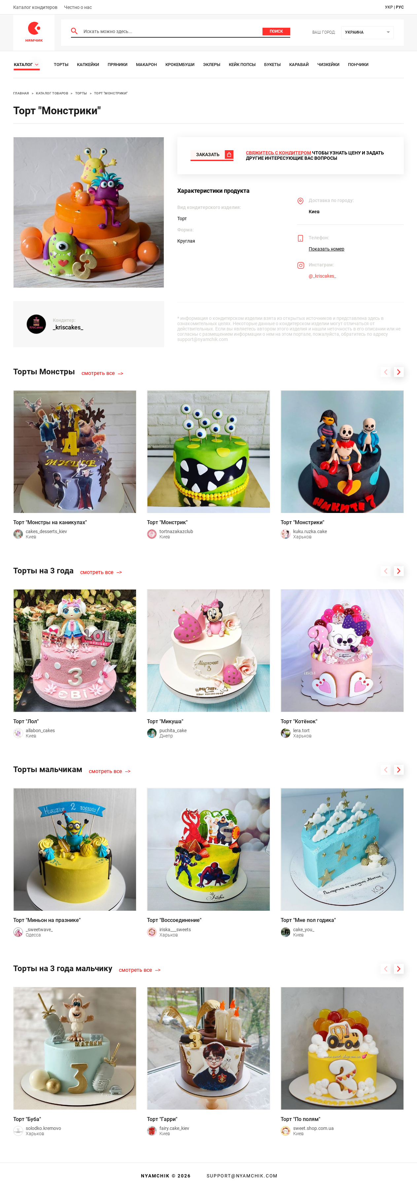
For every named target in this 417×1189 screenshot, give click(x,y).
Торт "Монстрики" (110, 93)
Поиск (276, 31)
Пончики (358, 64)
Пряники (117, 64)
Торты (61, 64)
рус (400, 7)
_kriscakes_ (68, 327)
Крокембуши (179, 64)
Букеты (272, 64)
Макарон (146, 64)
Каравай (299, 64)
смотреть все (98, 373)
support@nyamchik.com (241, 1175)
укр (389, 7)
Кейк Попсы (242, 64)
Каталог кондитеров (35, 7)
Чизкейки (328, 64)
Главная (21, 93)
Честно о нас (78, 7)
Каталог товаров (52, 93)
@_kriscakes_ (322, 276)
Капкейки (88, 64)
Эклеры (211, 64)
